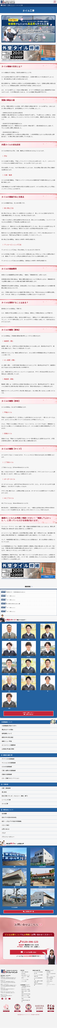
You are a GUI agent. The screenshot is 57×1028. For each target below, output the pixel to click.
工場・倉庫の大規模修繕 (9, 774)
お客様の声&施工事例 (8, 752)
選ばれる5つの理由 (26, 989)
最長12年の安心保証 (7, 741)
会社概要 (4, 817)
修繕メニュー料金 (7, 745)
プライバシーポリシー (8, 840)
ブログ (4, 836)
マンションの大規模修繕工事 (38, 976)
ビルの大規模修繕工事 (38, 979)
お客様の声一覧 (28, 915)
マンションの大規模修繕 (9, 766)
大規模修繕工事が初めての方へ (26, 987)
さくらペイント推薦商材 (9, 748)
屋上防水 (4, 795)
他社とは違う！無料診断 (26, 992)
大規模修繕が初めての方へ (9, 729)
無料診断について (7, 737)
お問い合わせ (28, 717)
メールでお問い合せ (28, 956)
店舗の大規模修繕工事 (38, 985)
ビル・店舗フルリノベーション (10, 782)
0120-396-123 (29, 945)
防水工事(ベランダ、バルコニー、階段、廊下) (15, 799)
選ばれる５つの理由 (7, 733)
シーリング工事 (6, 803)
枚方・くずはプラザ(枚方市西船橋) (11, 825)
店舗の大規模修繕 (7, 778)
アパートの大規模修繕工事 (38, 973)
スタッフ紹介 (5, 829)
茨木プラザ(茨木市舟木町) (9, 821)
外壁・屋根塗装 (6, 792)
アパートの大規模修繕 (8, 762)
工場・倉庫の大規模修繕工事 (38, 982)
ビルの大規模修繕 (7, 770)
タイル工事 (5, 807)
